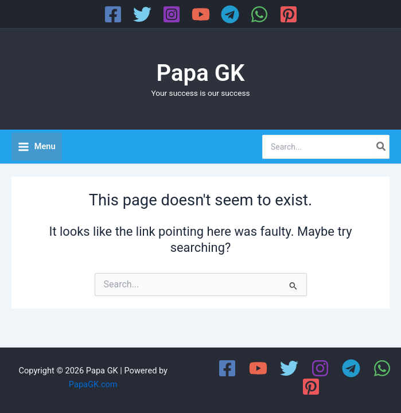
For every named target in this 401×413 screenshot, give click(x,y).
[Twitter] (142, 14)
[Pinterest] (288, 14)
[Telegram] (230, 14)
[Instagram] (171, 14)
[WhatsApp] (259, 14)
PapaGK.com (93, 384)
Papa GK (201, 73)
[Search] (381, 146)
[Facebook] (113, 14)
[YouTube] (201, 14)
